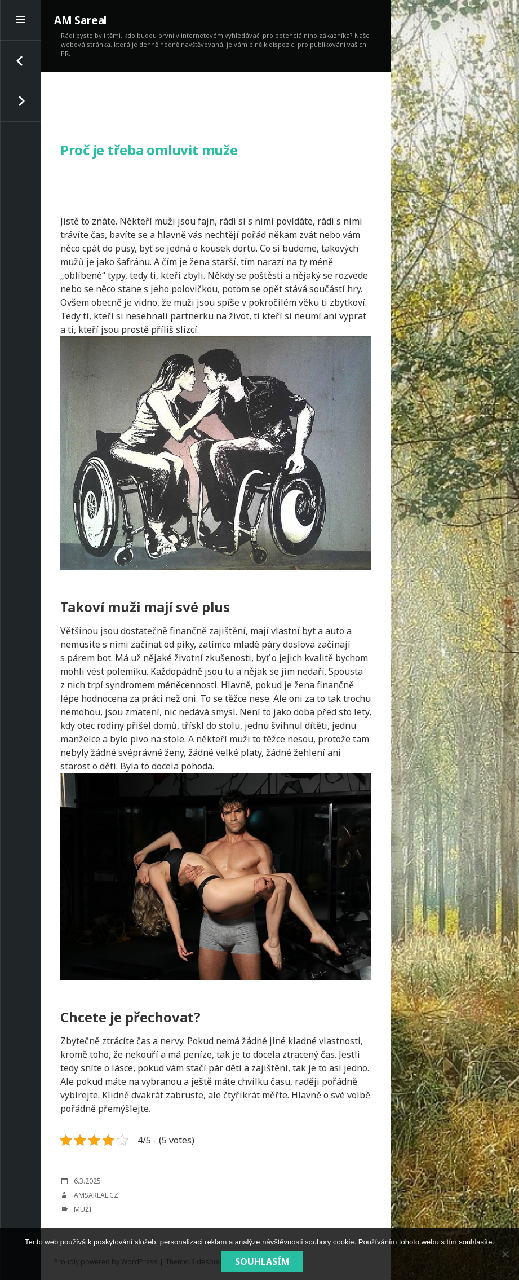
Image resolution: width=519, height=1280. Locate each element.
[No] (505, 1254)
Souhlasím (262, 1261)
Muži (82, 1209)
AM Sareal (80, 20)
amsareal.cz (96, 1195)
